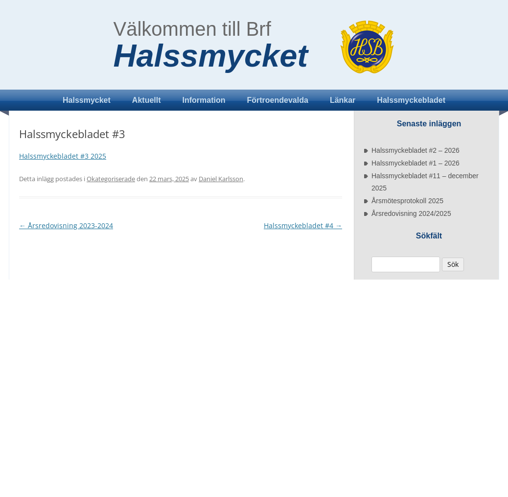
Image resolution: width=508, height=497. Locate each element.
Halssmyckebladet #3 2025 (62, 156)
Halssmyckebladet (411, 100)
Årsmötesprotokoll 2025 (407, 201)
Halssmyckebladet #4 (303, 225)
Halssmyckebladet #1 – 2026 (415, 163)
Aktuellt (146, 100)
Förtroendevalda (277, 100)
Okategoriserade (111, 178)
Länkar (342, 100)
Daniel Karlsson (221, 178)
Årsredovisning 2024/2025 (411, 213)
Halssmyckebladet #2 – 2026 (415, 150)
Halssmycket (211, 56)
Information (204, 100)
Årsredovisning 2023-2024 (66, 225)
